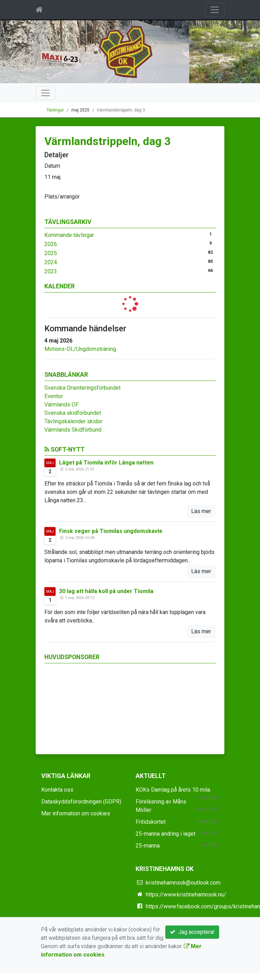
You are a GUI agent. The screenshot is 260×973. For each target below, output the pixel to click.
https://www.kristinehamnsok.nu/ (186, 894)
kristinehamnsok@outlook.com (183, 882)
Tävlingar (55, 110)
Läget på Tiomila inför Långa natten (106, 462)
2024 (50, 262)
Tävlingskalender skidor (73, 421)
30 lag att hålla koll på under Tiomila (106, 591)
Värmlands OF (61, 404)
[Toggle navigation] (214, 10)
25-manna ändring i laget (165, 833)
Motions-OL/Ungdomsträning (80, 349)
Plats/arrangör (62, 196)
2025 (50, 253)
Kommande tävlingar (69, 235)
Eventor (53, 396)
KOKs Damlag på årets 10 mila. (173, 789)
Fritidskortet (151, 822)
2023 (50, 271)
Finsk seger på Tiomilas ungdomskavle (110, 531)
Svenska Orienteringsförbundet (82, 387)
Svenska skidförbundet (72, 413)
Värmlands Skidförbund (72, 429)
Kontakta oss (57, 789)
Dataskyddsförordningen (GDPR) (81, 801)
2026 (50, 244)
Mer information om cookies (75, 813)
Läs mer (201, 511)
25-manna (148, 845)
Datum (52, 166)
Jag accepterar (192, 932)
